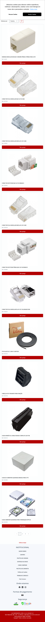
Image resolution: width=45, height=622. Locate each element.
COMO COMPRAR (22, 565)
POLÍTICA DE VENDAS (22, 558)
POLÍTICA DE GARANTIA (22, 568)
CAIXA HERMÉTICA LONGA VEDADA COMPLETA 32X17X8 (16, 435)
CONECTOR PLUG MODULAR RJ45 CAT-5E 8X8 (13, 99)
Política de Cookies (22, 572)
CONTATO (22, 555)
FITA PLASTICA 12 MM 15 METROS (10, 351)
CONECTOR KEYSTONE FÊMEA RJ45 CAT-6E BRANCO (15, 267)
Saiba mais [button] (33, 9)
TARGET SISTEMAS (26, 616)
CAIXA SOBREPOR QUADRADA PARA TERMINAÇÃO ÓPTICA (16, 520)
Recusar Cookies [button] (13, 14)
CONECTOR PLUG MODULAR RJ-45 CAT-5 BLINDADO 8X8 (16, 309)
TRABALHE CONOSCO (22, 575)
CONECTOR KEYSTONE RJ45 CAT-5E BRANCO (13, 183)
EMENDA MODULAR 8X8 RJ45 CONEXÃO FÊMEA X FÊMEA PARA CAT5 (19, 57)
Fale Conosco (22, 579)
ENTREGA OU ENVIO (22, 562)
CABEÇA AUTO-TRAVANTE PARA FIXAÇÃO (12, 393)
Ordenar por (4, 21)
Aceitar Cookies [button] (32, 14)
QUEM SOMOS (22, 551)
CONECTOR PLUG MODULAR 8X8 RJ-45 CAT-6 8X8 (14, 141)
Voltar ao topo (22, 542)
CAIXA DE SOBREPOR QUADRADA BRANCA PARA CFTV (15, 477)
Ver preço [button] (22, 63)
